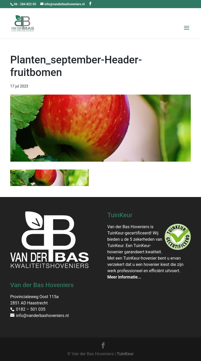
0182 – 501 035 (30, 309)
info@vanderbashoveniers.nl (42, 315)
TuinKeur (125, 353)
